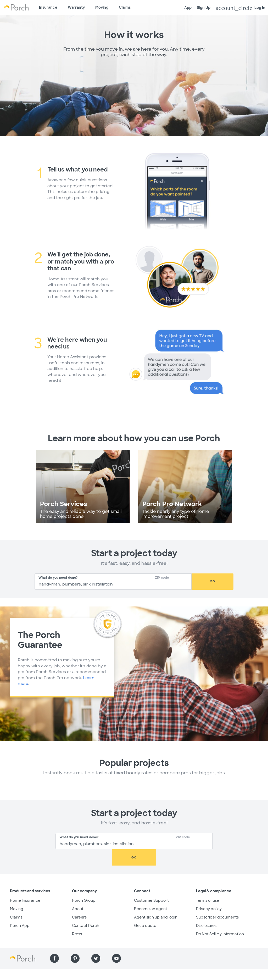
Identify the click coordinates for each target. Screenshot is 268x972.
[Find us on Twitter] (95, 942)
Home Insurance (25, 884)
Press (77, 917)
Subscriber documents (217, 901)
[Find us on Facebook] (54, 942)
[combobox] (93, 581)
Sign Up (203, 7)
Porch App (20, 909)
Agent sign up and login (155, 901)
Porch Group (84, 884)
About (77, 892)
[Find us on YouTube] (116, 942)
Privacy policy (209, 892)
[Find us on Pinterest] (75, 942)
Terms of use (207, 884)
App (188, 7)
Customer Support (151, 884)
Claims (125, 7)
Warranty (76, 7)
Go (212, 581)
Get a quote (145, 909)
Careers (79, 901)
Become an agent (150, 892)
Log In (240, 7)
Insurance (48, 7)
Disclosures (206, 909)
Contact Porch (85, 909)
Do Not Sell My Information (220, 917)
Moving (101, 7)
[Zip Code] (173, 583)
